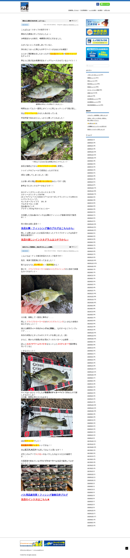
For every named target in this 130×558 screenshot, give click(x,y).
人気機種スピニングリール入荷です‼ (96, 126)
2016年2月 (90, 504)
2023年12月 (90, 224)
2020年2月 (90, 362)
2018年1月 (90, 438)
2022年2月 (90, 290)
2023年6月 (90, 242)
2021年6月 (90, 314)
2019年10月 (90, 374)
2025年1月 (90, 185)
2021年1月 (90, 329)
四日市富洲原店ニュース (93, 105)
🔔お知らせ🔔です (92, 123)
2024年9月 (90, 197)
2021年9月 (90, 305)
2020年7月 (90, 347)
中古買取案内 (83, 10)
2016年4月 (90, 498)
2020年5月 (90, 353)
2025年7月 (90, 167)
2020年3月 (90, 359)
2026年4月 (90, 139)
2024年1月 (90, 221)
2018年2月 (90, 435)
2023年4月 (90, 248)
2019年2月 (90, 399)
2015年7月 (90, 525)
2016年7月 (90, 489)
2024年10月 (90, 194)
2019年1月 (90, 402)
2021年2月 (90, 326)
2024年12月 (90, 188)
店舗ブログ (66, 24)
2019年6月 (90, 387)
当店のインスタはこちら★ (35, 499)
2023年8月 (90, 236)
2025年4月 (90, 176)
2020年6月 (90, 350)
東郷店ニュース (91, 78)
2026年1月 (90, 148)
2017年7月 (90, 456)
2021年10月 (90, 302)
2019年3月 (90, 396)
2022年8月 (90, 272)
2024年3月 (90, 215)
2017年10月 (90, 447)
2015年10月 (90, 516)
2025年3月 (90, 179)
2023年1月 (90, 257)
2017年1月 (90, 471)
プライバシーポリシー (26, 550)
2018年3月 (90, 432)
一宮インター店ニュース (93, 75)
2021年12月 (90, 296)
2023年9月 (90, 233)
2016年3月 (90, 501)
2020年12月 (90, 332)
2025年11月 (90, 155)
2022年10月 (90, 266)
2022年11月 (90, 263)
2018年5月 (90, 426)
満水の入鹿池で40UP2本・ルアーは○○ (34, 21)
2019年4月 (90, 393)
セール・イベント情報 (93, 90)
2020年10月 (90, 338)
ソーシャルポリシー (38, 550)
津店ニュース (90, 81)
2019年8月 (90, 381)
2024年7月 (90, 203)
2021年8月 (90, 308)
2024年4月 (90, 212)
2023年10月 (90, 230)
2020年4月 (90, 356)
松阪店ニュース (91, 87)
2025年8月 (90, 164)
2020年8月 (90, 344)
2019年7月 (90, 384)
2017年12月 (90, 441)
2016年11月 (90, 477)
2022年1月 (90, 293)
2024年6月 (90, 206)
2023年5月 (90, 245)
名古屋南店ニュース (92, 102)
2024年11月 (90, 191)
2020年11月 (90, 335)
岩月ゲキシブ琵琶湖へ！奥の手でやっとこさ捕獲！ (37, 247)
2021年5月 (90, 317)
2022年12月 (90, 260)
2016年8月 (90, 486)
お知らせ (89, 96)
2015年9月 (90, 519)
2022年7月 (90, 275)
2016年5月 (90, 495)
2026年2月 (90, 145)
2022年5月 (90, 281)
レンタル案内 (92, 10)
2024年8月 (90, 200)
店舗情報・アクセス (73, 10)
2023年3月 (90, 251)
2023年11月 (90, 227)
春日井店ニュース (73, 24)
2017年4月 (90, 465)
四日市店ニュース (92, 84)
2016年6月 (90, 492)
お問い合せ (107, 10)
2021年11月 (90, 299)
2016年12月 (90, 474)
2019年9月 (90, 378)
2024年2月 (90, 218)
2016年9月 (90, 483)
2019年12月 (90, 368)
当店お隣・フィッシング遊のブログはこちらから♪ (47, 228)
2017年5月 (90, 462)
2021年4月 (90, 320)
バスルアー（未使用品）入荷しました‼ (97, 115)
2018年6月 (90, 423)
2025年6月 (90, 170)
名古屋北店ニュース (92, 99)
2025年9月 (90, 161)
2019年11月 (90, 372)
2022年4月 (90, 284)
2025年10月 (90, 157)
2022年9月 (90, 269)
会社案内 (100, 10)
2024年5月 (90, 209)
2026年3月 (90, 142)
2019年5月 (90, 390)
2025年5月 (90, 173)
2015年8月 (90, 522)
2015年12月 (90, 510)
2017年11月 (90, 444)
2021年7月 (90, 311)
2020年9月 (90, 341)
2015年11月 (90, 513)
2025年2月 (90, 182)
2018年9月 (90, 414)
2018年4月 (90, 429)
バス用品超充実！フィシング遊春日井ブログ (44, 495)
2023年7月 (90, 239)
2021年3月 (90, 323)
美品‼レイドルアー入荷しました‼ (96, 129)
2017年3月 (90, 468)
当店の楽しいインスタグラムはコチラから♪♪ (44, 239)
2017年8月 (90, 453)
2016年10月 (90, 480)
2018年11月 (90, 408)
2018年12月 (90, 405)
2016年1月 (90, 507)
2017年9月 (90, 450)
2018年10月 (90, 411)
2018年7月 (90, 420)
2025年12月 (90, 151)
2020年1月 (90, 365)
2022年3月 (90, 287)
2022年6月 (90, 278)
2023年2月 (90, 254)
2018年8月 (90, 417)
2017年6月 (90, 459)
